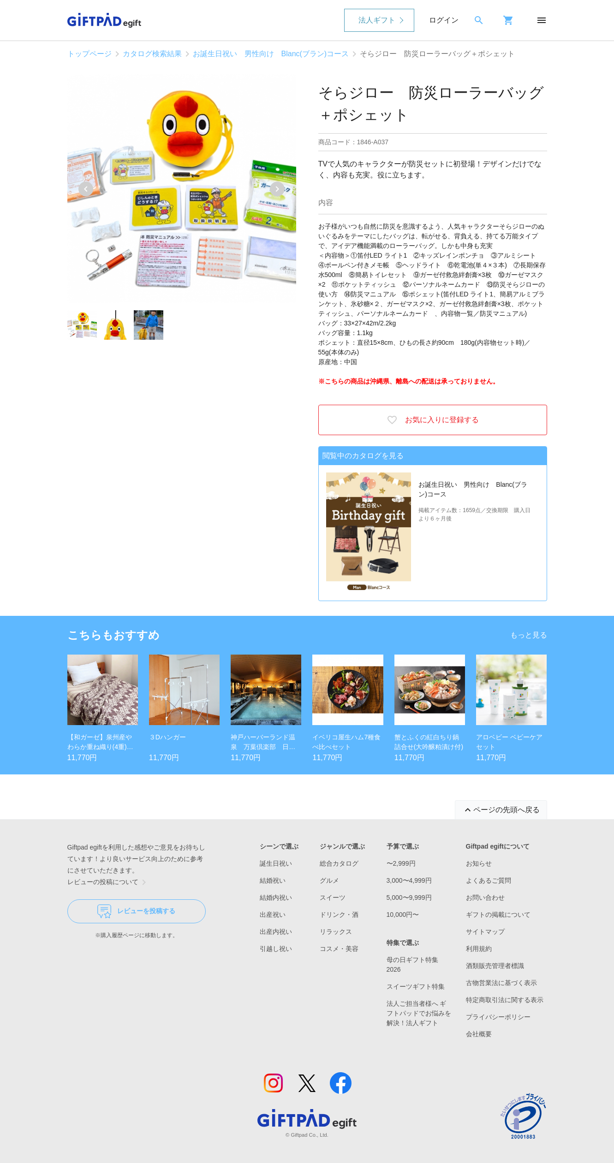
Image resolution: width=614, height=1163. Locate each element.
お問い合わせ (485, 897)
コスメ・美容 (339, 948)
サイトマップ (485, 931)
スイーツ (333, 897)
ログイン (444, 20)
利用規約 (479, 948)
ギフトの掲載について (498, 914)
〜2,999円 (401, 863)
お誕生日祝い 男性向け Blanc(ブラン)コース (271, 54)
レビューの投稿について (108, 882)
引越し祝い (276, 948)
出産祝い (273, 914)
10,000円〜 (403, 914)
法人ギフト (376, 20)
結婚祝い (273, 880)
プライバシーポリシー (498, 1017)
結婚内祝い (276, 897)
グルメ (329, 880)
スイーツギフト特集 (416, 986)
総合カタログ (339, 863)
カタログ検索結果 (152, 54)
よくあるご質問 (488, 880)
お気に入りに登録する (433, 419)
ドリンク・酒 (339, 914)
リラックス (336, 931)
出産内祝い (276, 931)
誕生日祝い (276, 863)
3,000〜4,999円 (409, 880)
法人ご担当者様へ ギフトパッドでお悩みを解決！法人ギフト (419, 1013)
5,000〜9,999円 (409, 897)
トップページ (89, 54)
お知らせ (479, 863)
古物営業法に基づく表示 (501, 982)
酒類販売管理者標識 (495, 965)
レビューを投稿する (136, 911)
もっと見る (528, 635)
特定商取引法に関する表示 (504, 1000)
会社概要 (479, 1034)
